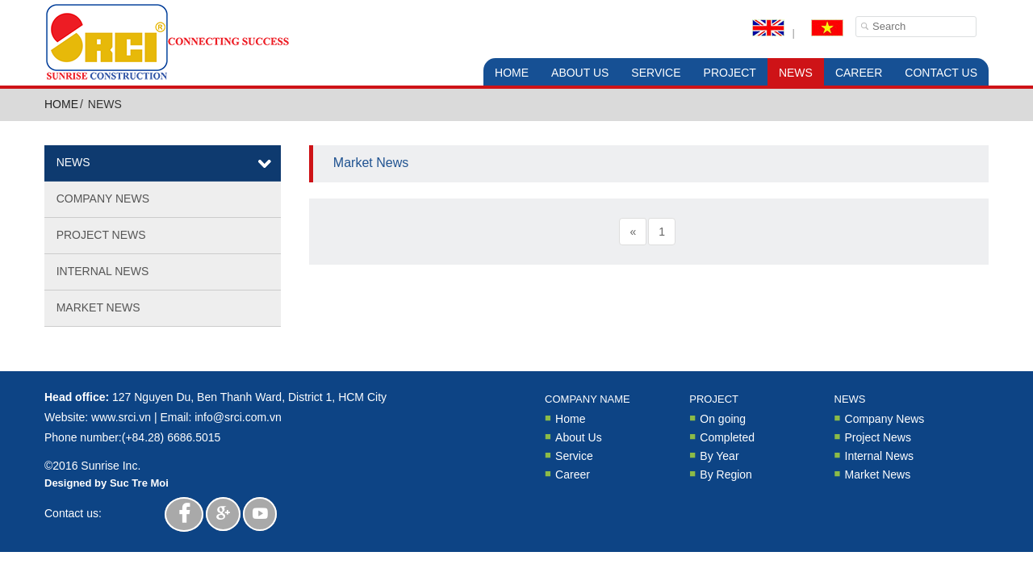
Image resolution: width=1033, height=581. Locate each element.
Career (858, 72)
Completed (727, 437)
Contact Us (941, 72)
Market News (98, 307)
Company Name (587, 399)
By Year (719, 455)
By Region (726, 474)
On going (723, 418)
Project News (101, 234)
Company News (102, 198)
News (796, 72)
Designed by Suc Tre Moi (106, 483)
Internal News (102, 271)
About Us (580, 72)
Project (730, 72)
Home (512, 72)
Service (655, 72)
